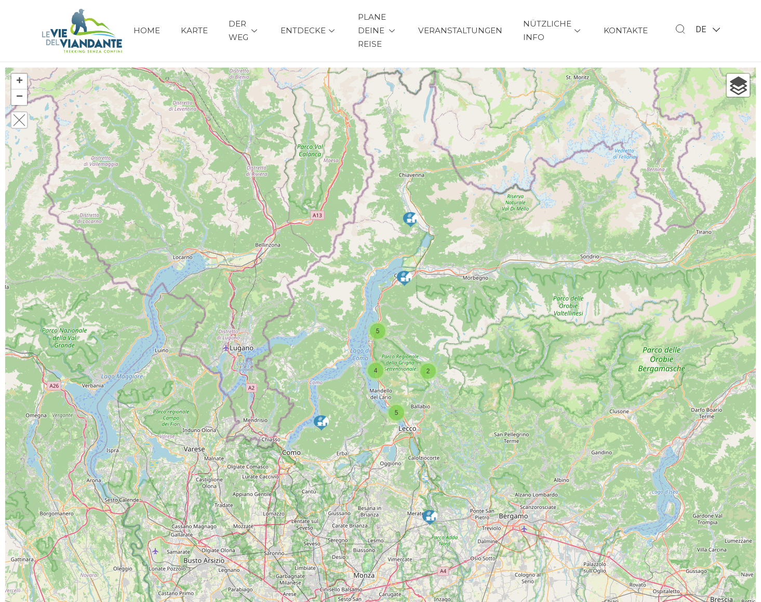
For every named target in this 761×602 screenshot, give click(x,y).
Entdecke (309, 30)
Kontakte (626, 30)
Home (146, 30)
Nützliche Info (553, 30)
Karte (194, 30)
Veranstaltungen (460, 30)
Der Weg (244, 30)
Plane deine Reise (377, 30)
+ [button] (19, 81)
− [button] (19, 97)
